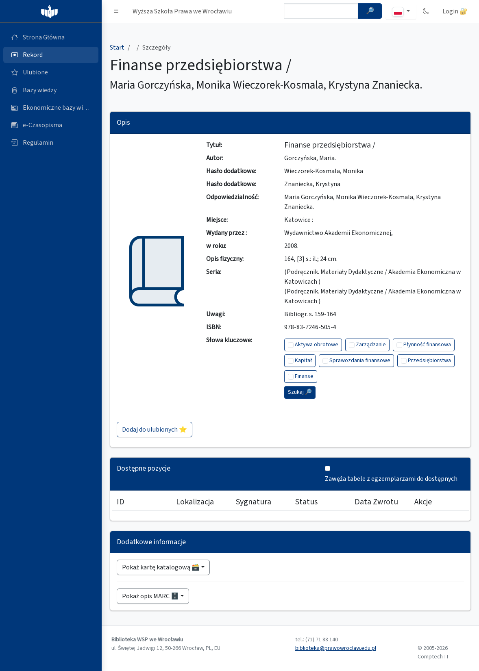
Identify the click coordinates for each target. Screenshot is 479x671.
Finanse (304, 376)
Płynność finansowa (427, 345)
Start (117, 47)
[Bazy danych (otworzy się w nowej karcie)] (50, 90)
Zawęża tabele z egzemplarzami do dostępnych (391, 478)
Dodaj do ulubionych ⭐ (154, 429)
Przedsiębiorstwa (429, 360)
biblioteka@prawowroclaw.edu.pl (335, 648)
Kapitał (303, 360)
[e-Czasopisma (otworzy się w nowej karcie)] (50, 125)
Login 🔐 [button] (455, 11)
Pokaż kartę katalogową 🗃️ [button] (161, 567)
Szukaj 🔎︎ (300, 392)
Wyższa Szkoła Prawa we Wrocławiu (182, 11)
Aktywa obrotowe (316, 345)
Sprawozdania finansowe (359, 360)
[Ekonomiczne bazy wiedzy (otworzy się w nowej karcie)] (50, 108)
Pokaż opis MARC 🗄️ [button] (150, 596)
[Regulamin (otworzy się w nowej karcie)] (50, 143)
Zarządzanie (371, 345)
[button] (116, 11)
